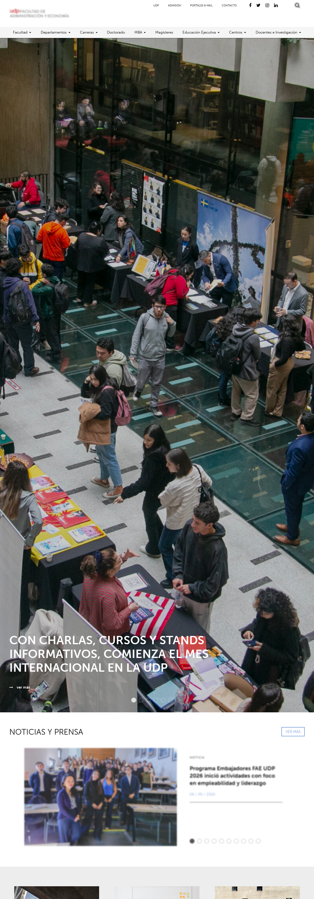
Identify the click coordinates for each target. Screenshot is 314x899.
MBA (138, 32)
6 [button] (168, 700)
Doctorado (116, 32)
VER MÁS (293, 731)
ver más (19, 687)
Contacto (229, 5)
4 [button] (153, 700)
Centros (235, 32)
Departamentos (54, 32)
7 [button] (175, 700)
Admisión (174, 5)
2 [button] (138, 700)
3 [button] (146, 700)
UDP (156, 5)
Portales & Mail (201, 5)
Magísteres (164, 32)
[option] (157, 375)
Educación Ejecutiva (199, 32)
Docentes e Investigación (276, 32)
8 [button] (182, 700)
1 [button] (131, 700)
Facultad (20, 32)
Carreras (87, 32)
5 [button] (160, 700)
